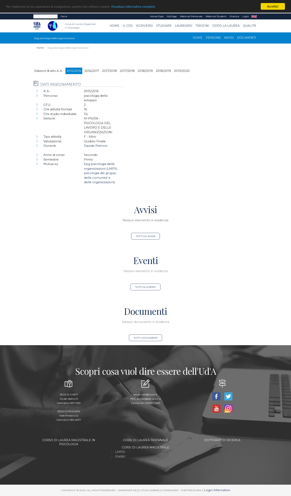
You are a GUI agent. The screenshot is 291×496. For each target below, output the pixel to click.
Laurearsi (183, 26)
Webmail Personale (191, 16)
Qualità (249, 26)
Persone (213, 37)
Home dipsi (157, 16)
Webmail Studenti (216, 16)
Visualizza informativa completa (133, 6)
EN (254, 16)
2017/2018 (109, 70)
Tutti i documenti (146, 337)
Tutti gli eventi (145, 286)
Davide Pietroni (95, 146)
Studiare (164, 26)
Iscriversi (144, 26)
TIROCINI (202, 26)
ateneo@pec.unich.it (149, 398)
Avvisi (229, 37)
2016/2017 (91, 70)
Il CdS (128, 26)
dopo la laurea (226, 26)
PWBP (120, 457)
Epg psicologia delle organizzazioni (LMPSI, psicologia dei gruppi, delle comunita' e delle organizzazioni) (101, 173)
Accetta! (273, 6)
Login (245, 16)
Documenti (246, 37)
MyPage (172, 16)
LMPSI (120, 452)
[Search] (45, 16)
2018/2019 (145, 70)
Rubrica (234, 16)
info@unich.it (149, 394)
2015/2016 (73, 70)
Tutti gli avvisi (145, 236)
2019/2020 (182, 70)
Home (114, 26)
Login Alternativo (217, 490)
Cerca (63, 16)
